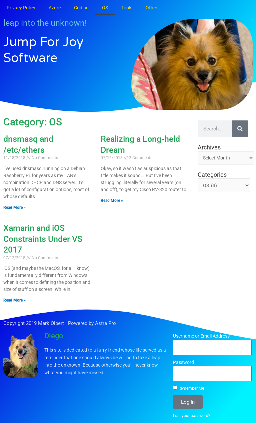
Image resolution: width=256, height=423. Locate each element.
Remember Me (188, 388)
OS (105, 7)
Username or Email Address (201, 336)
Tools (126, 7)
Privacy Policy (21, 7)
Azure (55, 7)
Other (151, 7)
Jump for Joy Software (45, 50)
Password (183, 362)
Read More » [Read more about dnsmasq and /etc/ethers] (14, 207)
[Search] (240, 128)
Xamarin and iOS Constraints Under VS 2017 (42, 239)
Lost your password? (191, 415)
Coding (81, 7)
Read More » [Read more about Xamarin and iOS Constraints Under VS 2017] (14, 300)
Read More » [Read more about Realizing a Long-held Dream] (112, 200)
